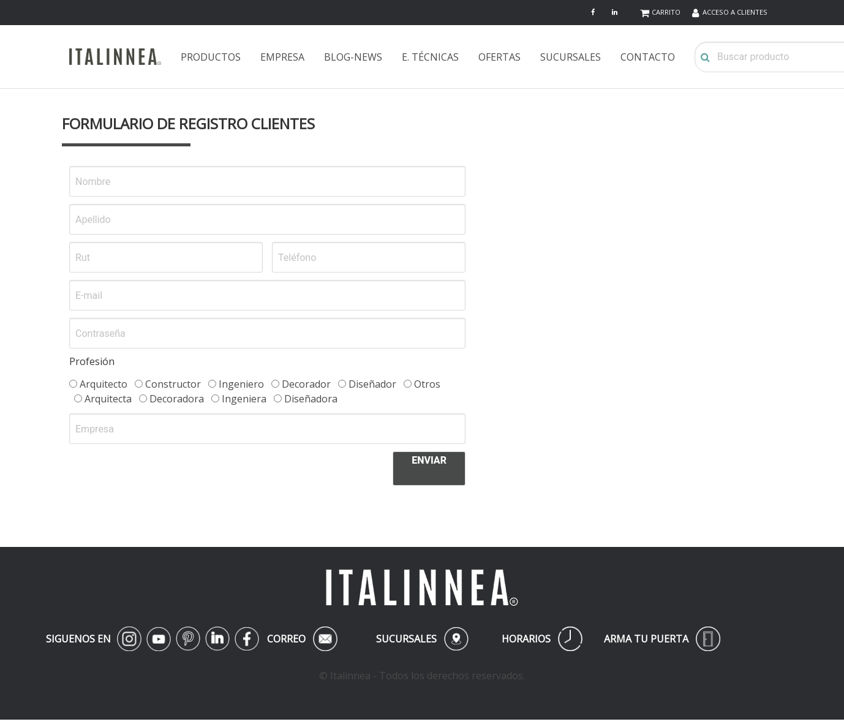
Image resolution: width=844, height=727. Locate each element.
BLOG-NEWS (353, 57)
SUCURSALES (570, 57)
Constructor (168, 384)
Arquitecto (98, 384)
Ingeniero (236, 384)
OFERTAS (499, 57)
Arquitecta (103, 399)
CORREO (302, 638)
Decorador (301, 384)
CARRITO (666, 12)
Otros (422, 384)
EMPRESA (282, 57)
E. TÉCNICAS (430, 57)
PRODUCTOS (211, 57)
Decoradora (171, 399)
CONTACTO (647, 57)
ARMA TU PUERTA (662, 638)
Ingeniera (238, 399)
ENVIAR (429, 460)
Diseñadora (305, 399)
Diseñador (367, 384)
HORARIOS (542, 638)
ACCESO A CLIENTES (735, 12)
